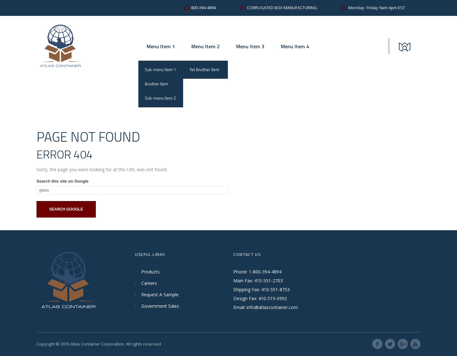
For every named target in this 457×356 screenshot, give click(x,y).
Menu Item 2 (205, 46)
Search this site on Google (62, 181)
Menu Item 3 (250, 46)
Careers (149, 283)
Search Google (66, 209)
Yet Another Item (204, 69)
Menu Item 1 (161, 46)
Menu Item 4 (295, 46)
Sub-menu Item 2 (160, 98)
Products (150, 272)
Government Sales (160, 306)
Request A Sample (160, 295)
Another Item (156, 84)
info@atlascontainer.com (272, 307)
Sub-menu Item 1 (160, 69)
